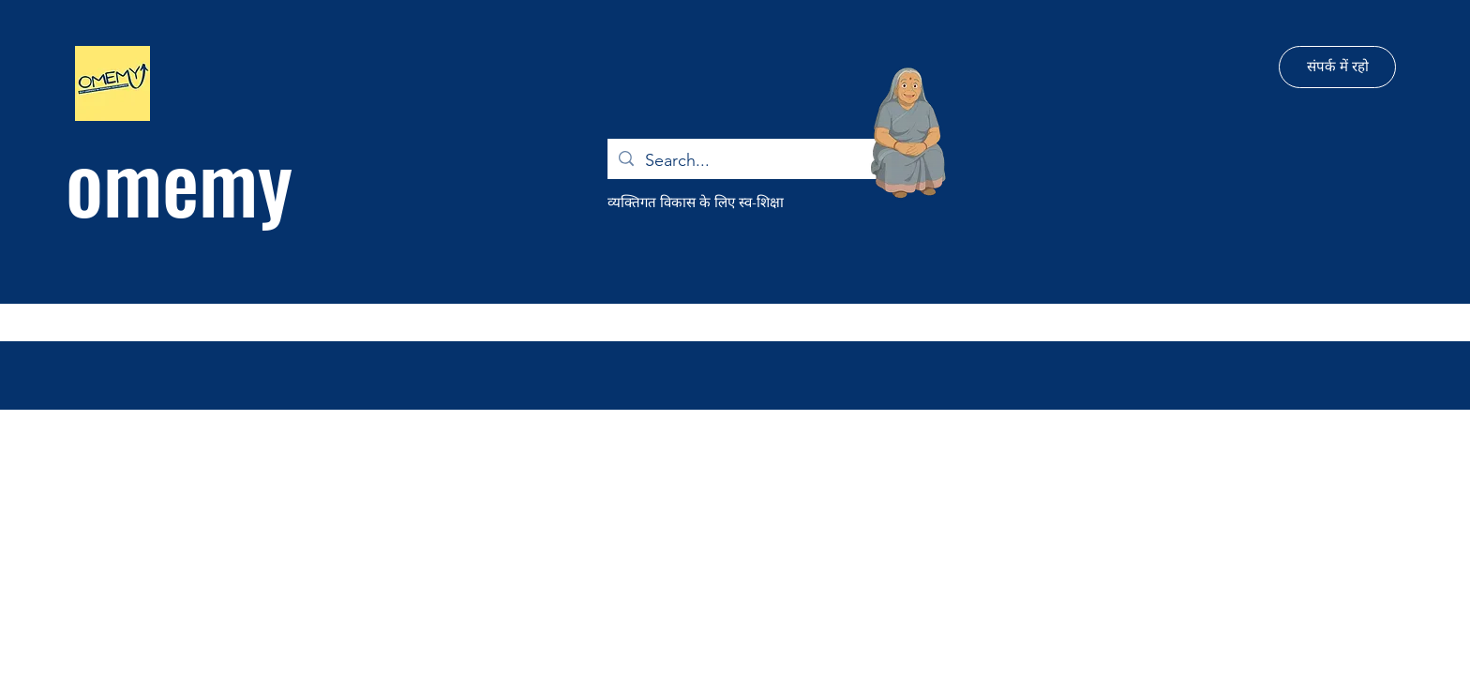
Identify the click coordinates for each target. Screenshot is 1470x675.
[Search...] (748, 161)
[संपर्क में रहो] (1337, 67)
